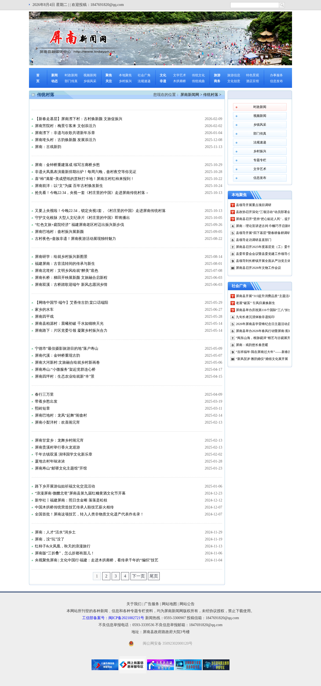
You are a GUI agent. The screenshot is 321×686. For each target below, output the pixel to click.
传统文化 (198, 75)
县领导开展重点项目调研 (253, 205)
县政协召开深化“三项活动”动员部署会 (263, 212)
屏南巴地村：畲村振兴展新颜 (59, 232)
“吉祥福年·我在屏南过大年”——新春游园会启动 (270, 352)
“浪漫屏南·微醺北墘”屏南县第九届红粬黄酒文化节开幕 (80, 493)
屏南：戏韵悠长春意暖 (252, 345)
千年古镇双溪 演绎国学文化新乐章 (63, 454)
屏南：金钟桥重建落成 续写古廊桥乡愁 (67, 165)
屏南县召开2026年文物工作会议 (258, 268)
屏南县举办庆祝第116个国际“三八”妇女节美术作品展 (273, 310)
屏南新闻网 (189, 95)
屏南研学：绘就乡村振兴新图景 (61, 257)
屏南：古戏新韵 (48, 147)
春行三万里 (44, 394)
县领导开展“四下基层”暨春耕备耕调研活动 (266, 233)
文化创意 (233, 81)
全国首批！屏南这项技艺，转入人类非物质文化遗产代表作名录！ (89, 514)
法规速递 (144, 81)
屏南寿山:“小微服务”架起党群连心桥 (65, 369)
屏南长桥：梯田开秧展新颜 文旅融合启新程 (71, 278)
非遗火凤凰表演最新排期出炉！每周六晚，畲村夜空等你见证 (85, 172)
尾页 (153, 576)
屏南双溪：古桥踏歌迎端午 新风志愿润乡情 (71, 285)
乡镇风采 (89, 81)
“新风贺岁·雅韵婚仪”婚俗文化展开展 (262, 359)
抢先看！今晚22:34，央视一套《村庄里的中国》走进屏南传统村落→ (92, 193)
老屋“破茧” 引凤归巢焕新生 (255, 303)
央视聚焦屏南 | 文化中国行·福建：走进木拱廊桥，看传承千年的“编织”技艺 (96, 560)
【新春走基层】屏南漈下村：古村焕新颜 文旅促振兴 (78, 119)
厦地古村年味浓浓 (50, 461)
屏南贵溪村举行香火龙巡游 (57, 447)
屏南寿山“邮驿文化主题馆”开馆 (61, 468)
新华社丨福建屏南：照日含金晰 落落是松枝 (71, 500)
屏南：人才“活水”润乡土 (55, 532)
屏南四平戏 (44, 317)
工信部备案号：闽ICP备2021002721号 (113, 618)
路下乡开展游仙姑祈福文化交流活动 (65, 486)
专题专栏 (259, 160)
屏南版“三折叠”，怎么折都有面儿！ (64, 553)
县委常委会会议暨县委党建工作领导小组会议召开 (271, 254)
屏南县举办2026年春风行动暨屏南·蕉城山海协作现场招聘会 (278, 331)
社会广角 (144, 75)
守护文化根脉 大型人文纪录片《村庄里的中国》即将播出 (82, 218)
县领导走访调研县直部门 (253, 240)
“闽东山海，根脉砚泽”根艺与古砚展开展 (265, 338)
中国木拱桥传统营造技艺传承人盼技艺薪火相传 (74, 507)
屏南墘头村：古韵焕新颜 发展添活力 (65, 140)
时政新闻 (71, 75)
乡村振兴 (125, 81)
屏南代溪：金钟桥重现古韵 (57, 355)
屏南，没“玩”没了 (49, 539)
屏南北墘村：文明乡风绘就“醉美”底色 (66, 271)
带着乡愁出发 (46, 401)
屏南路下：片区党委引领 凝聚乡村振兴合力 (71, 330)
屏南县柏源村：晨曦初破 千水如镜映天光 (69, 324)
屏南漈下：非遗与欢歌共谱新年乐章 (65, 133)
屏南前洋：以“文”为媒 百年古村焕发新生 (69, 186)
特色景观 (252, 75)
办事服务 (276, 75)
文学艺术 (179, 75)
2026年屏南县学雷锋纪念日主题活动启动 (265, 324)
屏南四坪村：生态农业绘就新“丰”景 (64, 376)
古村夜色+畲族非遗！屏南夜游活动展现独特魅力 (75, 239)
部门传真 (71, 81)
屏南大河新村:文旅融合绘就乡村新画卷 (67, 362)
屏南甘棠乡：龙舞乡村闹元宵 (59, 440)
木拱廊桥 (179, 81)
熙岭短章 (42, 408)
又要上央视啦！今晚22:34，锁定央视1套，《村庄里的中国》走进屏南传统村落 (100, 211)
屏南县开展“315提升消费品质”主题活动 (264, 296)
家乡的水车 (44, 310)
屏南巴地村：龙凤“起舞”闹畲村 (61, 415)
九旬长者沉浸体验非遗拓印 (255, 317)
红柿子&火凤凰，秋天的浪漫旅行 (62, 546)
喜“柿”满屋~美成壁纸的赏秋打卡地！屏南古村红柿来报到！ (84, 179)
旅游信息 (233, 75)
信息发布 (276, 81)
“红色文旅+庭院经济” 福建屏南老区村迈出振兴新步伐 (79, 225)
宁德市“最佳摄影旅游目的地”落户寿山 (66, 348)
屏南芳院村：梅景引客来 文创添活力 (65, 126)
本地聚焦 (125, 75)
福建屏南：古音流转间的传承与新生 (65, 264)
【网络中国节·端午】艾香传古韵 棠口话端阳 (71, 303)
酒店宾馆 (252, 81)
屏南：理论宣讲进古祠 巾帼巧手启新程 (263, 226)
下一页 (138, 576)
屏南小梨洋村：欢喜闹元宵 (57, 422)
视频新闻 (89, 75)
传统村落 (210, 95)
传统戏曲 (198, 81)
